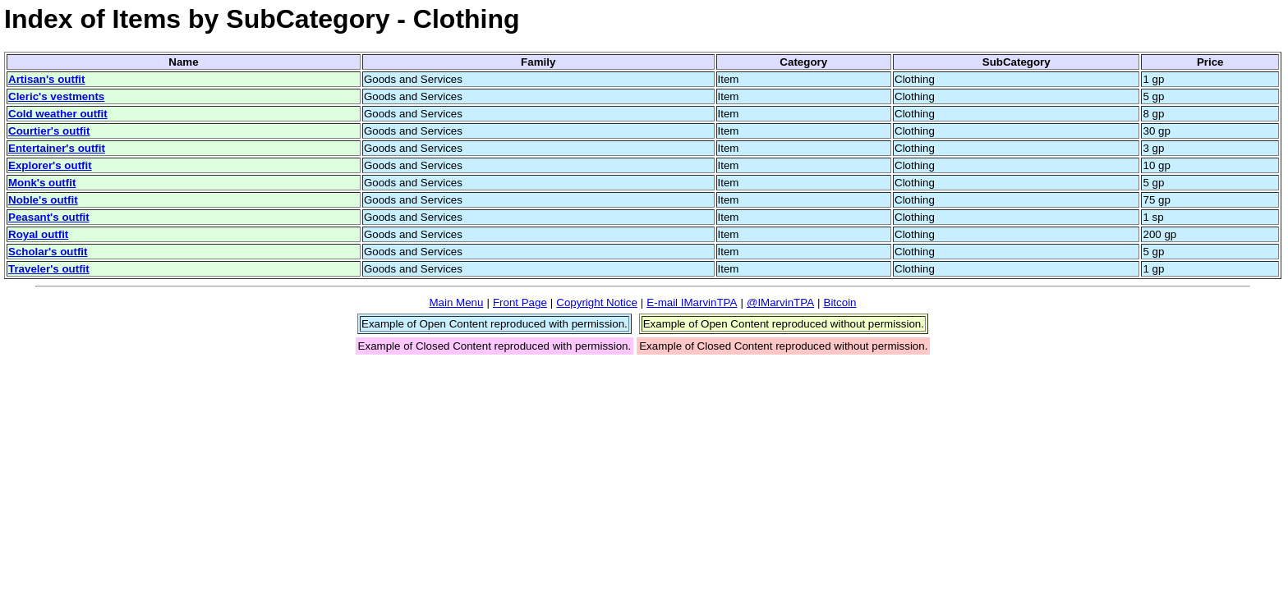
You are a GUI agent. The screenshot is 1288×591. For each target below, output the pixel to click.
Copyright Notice (596, 302)
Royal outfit (38, 234)
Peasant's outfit (49, 217)
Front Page (520, 302)
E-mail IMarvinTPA (691, 302)
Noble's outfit (43, 200)
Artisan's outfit (46, 79)
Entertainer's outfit (56, 148)
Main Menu (456, 302)
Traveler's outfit (49, 269)
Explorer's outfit (50, 165)
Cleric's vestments (56, 96)
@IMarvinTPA (780, 302)
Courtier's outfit (49, 131)
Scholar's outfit (47, 251)
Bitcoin (840, 302)
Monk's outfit (42, 182)
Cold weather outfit (58, 114)
